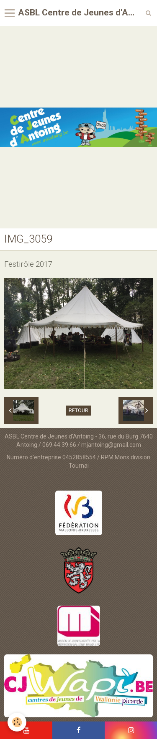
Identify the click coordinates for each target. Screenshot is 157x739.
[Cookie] (17, 722)
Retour (78, 410)
